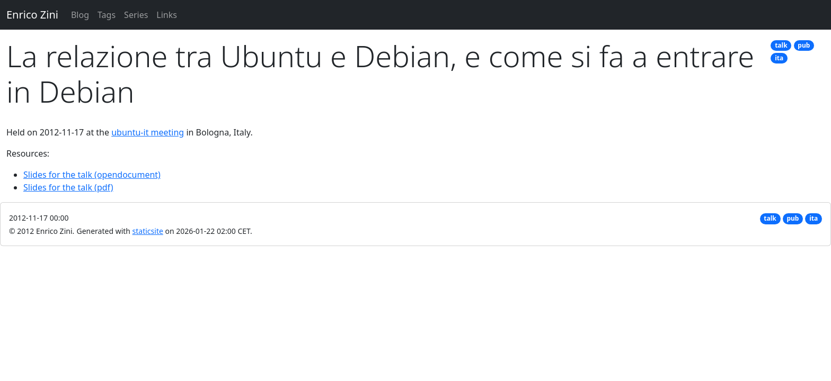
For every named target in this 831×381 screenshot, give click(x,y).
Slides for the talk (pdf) (68, 187)
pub (804, 45)
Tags (107, 15)
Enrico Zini (32, 14)
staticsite (147, 231)
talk (781, 45)
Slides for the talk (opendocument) (92, 174)
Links (166, 15)
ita (779, 57)
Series (136, 15)
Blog (80, 15)
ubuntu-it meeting (147, 132)
